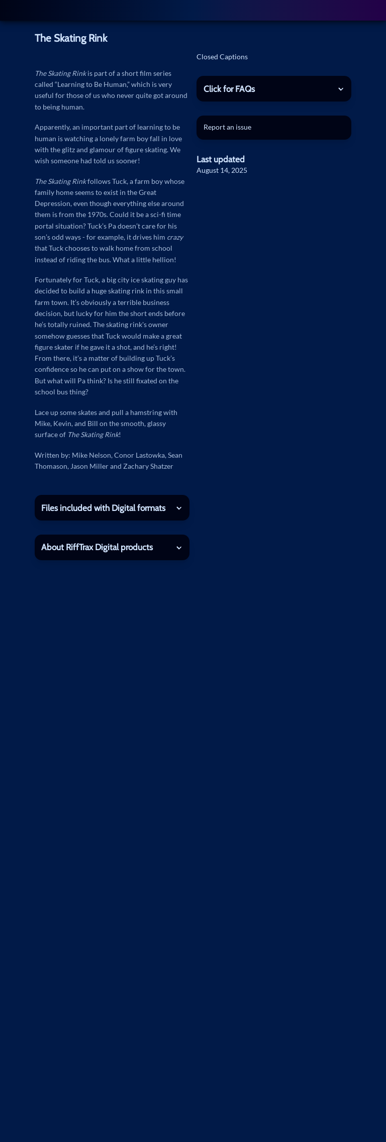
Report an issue (227, 127)
